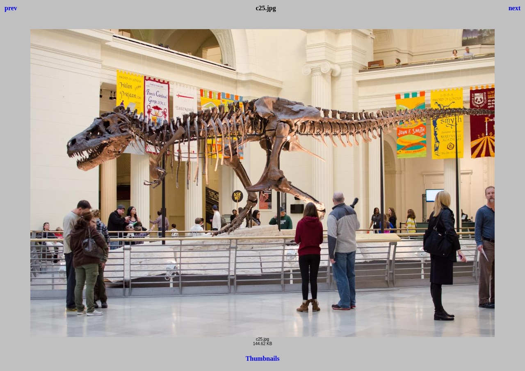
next (514, 8)
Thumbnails (263, 358)
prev (11, 8)
